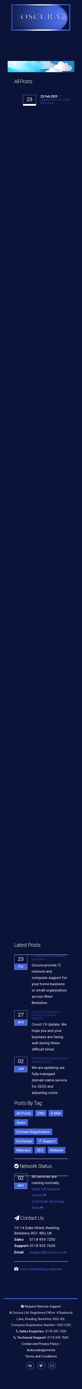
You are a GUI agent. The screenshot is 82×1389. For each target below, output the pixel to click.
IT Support (47, 1141)
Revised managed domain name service (50, 1060)
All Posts (23, 1113)
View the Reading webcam (40, 1269)
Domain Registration (33, 1132)
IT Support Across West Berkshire (55, 100)
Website (56, 1150)
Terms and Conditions (41, 1356)
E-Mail (56, 1113)
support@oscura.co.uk (48, 1252)
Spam (21, 1122)
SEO (40, 1150)
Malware (23, 1150)
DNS (40, 1113)
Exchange (24, 1141)
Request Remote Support (41, 1306)
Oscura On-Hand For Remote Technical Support (46, 1015)
